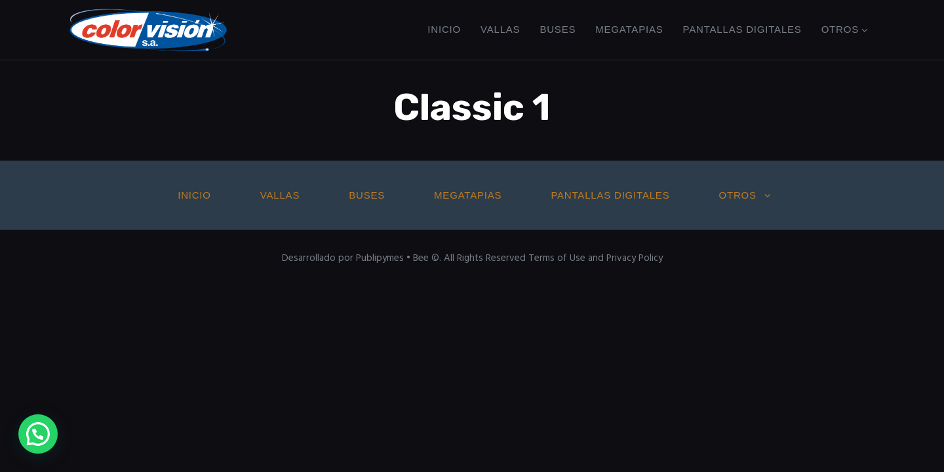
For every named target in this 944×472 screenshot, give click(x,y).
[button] (38, 434)
